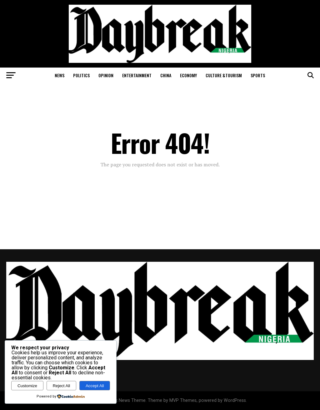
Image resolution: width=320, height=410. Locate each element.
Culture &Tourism (224, 75)
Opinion (105, 75)
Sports (258, 75)
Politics (81, 75)
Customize (27, 385)
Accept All (95, 385)
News (59, 75)
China (165, 75)
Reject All (61, 385)
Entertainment (137, 75)
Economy (188, 75)
